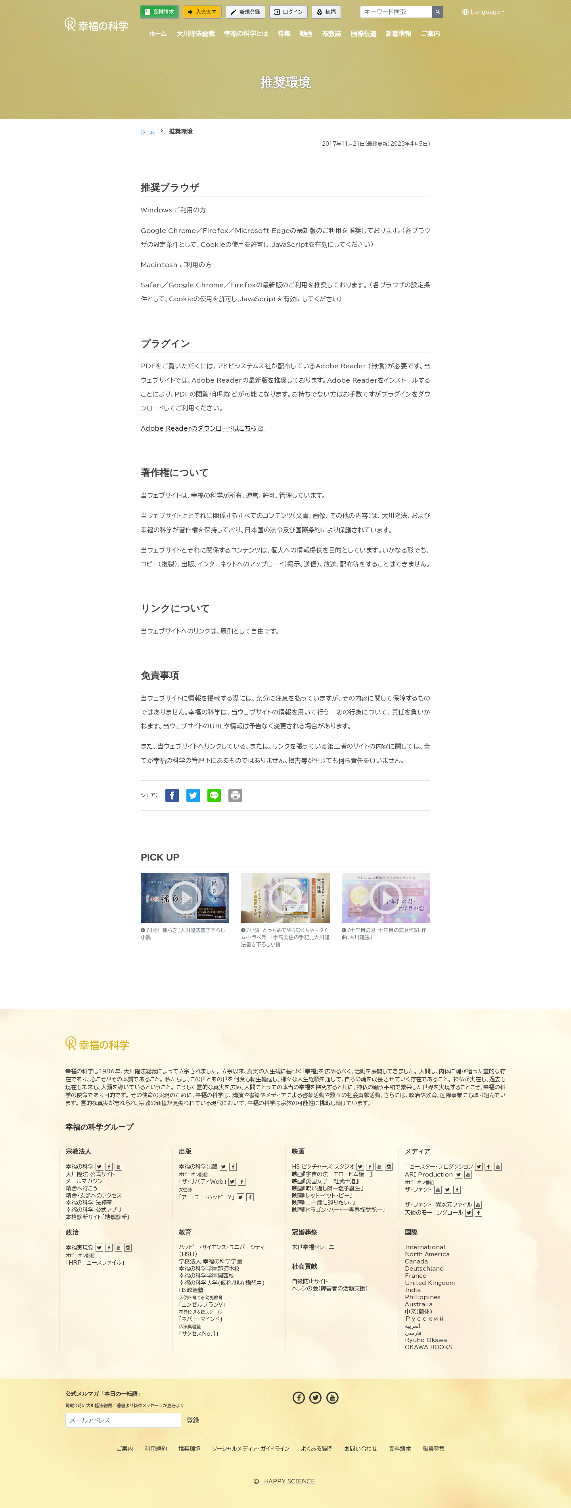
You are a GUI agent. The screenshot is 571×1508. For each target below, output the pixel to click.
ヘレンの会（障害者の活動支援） (330, 1288)
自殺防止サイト (310, 1281)
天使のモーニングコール (434, 1212)
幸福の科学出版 (198, 1166)
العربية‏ (412, 1326)
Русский (424, 1318)
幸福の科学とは (246, 34)
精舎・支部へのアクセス (94, 1195)
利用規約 (156, 1449)
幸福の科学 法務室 (89, 1203)
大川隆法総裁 (195, 34)
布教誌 (331, 34)
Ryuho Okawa (426, 1340)
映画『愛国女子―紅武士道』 (325, 1181)
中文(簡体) (419, 1311)
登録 (192, 1420)
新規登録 (245, 12)
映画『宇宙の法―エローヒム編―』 (332, 1174)
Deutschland (424, 1268)
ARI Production (429, 1174)
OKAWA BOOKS (428, 1347)
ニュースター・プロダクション (439, 1166)
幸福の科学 (80, 1166)
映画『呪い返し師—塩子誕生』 (327, 1188)
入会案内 (202, 12)
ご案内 (430, 34)
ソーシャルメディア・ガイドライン (250, 1449)
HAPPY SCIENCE (289, 1481)
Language (481, 12)
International (425, 1247)
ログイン (288, 12)
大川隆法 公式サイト (90, 1174)
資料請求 (159, 12)
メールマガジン (84, 1181)
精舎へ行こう (82, 1188)
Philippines (423, 1297)
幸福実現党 (80, 1247)
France (415, 1276)
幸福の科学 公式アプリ (94, 1210)
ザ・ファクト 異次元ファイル (438, 1205)
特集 (284, 34)
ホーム (158, 34)
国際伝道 (363, 34)
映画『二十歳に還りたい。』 (323, 1203)
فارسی (413, 1333)
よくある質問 (317, 1449)
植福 (326, 12)
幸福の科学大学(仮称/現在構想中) (222, 1283)
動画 (306, 34)
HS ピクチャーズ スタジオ (323, 1166)
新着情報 (398, 34)
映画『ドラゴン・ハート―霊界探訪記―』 (338, 1210)
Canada (416, 1261)
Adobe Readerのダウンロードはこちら (203, 428)
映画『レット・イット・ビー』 (322, 1195)
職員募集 (434, 1449)
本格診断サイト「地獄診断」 (98, 1217)
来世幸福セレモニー (315, 1247)
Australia (419, 1304)
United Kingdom (430, 1283)
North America (427, 1254)
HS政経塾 (191, 1290)
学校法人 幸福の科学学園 (210, 1261)
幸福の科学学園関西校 (206, 1276)
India (413, 1290)
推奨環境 (189, 1449)
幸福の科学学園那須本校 (209, 1268)
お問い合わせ (360, 1449)
